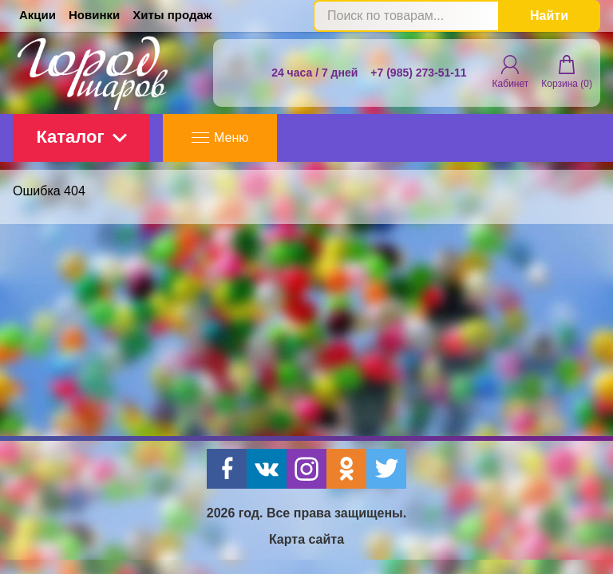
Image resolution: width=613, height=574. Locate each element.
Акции (37, 15)
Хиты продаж (172, 15)
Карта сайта (306, 539)
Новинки (94, 15)
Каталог (81, 137)
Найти (549, 15)
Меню (220, 137)
